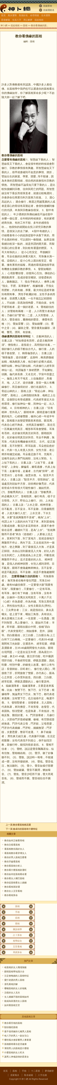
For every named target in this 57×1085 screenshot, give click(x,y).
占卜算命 (17, 935)
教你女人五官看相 (13, 891)
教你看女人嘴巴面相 (14, 878)
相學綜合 (17, 941)
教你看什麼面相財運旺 (15, 870)
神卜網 (4, 25)
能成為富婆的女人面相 (15, 1001)
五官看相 (17, 946)
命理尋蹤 (34, 15)
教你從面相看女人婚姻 (15, 882)
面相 (25, 25)
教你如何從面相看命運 (15, 874)
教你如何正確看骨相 (14, 840)
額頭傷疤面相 (11, 1027)
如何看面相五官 (12, 1005)
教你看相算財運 (12, 886)
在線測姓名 (48, 10)
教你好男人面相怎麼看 (15, 857)
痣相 (17, 917)
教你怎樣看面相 (12, 844)
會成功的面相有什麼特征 (25, 829)
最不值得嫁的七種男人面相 (17, 1031)
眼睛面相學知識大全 (14, 971)
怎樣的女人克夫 (12, 992)
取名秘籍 (28, 1075)
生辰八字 (16, 20)
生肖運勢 (45, 15)
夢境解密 (49, 1071)
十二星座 (35, 1071)
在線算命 (47, 5)
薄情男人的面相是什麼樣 (16, 1048)
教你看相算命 (11, 895)
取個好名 (23, 15)
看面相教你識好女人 (14, 849)
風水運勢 (12, 15)
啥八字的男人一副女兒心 (16, 1035)
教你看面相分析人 (13, 865)
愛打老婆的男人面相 (14, 980)
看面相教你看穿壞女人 (15, 853)
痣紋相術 (39, 20)
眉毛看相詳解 (11, 984)
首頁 (3, 15)
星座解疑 (5, 20)
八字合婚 (42, 1075)
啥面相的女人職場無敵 (15, 967)
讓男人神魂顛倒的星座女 (16, 1056)
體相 (17, 923)
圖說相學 (17, 929)
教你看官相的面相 (13, 1023)
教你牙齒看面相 (12, 861)
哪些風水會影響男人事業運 (17, 1040)
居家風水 (14, 1075)
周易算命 (17, 952)
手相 (17, 912)
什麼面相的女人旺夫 (14, 1052)
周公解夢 (27, 20)
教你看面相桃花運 (22, 824)
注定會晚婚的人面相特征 (16, 975)
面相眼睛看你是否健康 (15, 1044)
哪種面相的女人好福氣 (15, 988)
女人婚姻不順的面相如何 (16, 996)
